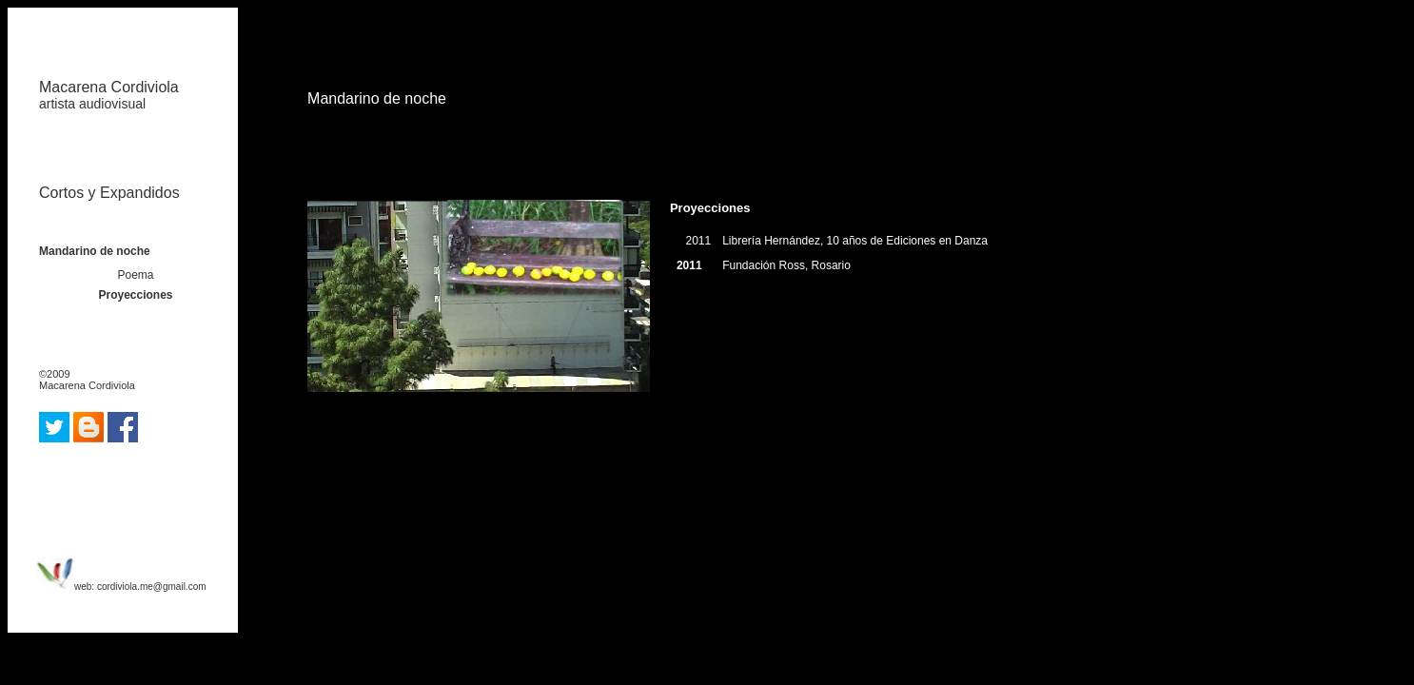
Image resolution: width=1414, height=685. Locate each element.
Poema (135, 275)
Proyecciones (135, 295)
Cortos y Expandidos (109, 193)
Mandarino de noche (94, 251)
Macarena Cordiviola (109, 95)
